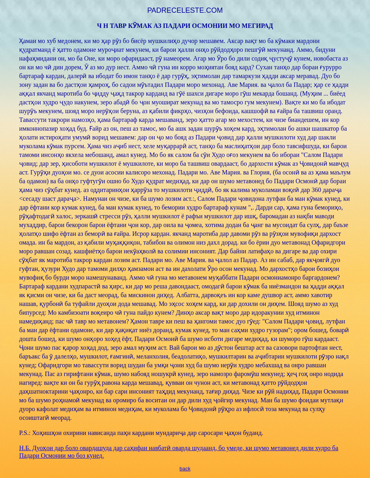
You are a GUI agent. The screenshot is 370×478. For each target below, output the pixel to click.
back (184, 469)
